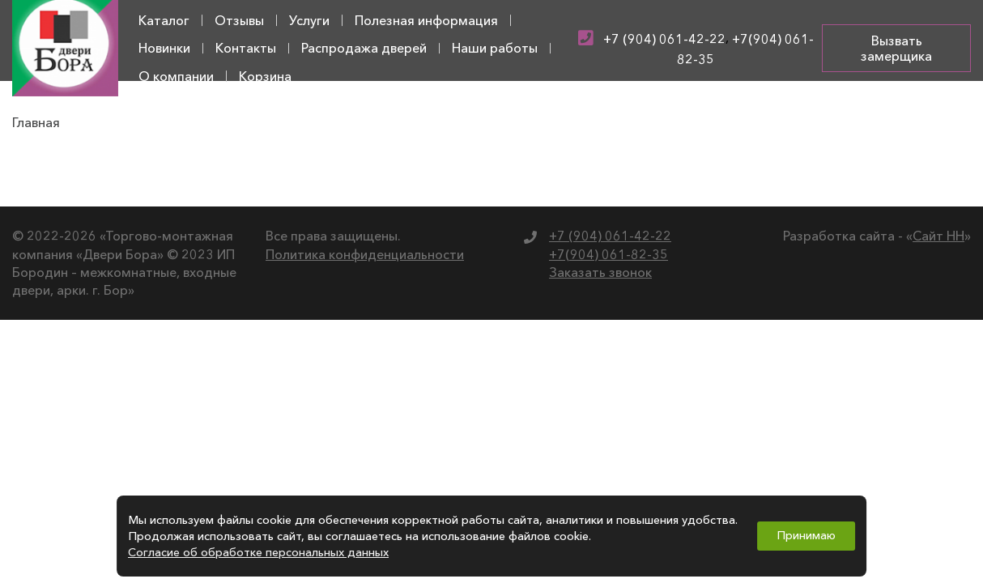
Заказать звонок (600, 272)
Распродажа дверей (364, 48)
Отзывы (239, 20)
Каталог (163, 20)
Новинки (164, 48)
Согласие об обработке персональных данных (258, 552)
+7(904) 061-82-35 (608, 254)
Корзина (265, 76)
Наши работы (495, 48)
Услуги (309, 20)
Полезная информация (426, 20)
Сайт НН (938, 236)
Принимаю (806, 535)
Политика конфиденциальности (365, 254)
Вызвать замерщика (896, 47)
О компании (176, 76)
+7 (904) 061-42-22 (664, 39)
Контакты (245, 48)
